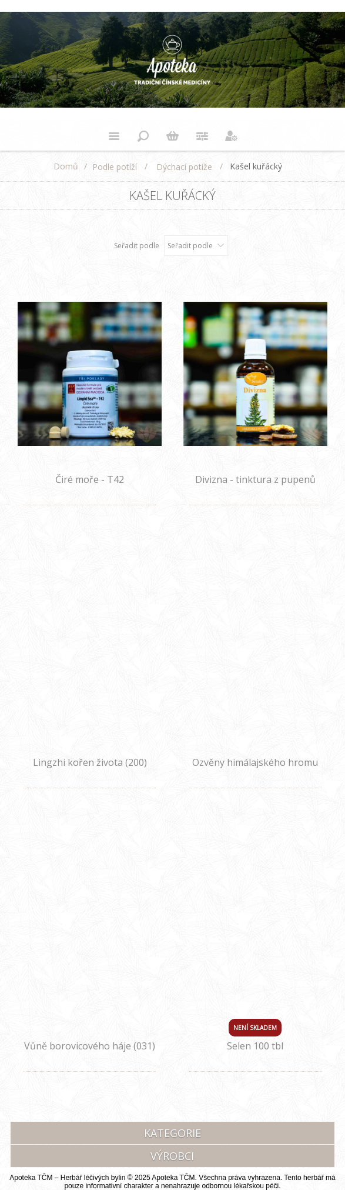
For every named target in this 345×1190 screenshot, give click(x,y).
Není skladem (255, 1028)
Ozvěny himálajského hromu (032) (255, 769)
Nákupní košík (172, 136)
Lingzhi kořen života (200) (90, 762)
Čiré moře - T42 (89, 479)
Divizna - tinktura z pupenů (255, 479)
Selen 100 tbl (255, 1045)
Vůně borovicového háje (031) (89, 1045)
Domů (65, 166)
